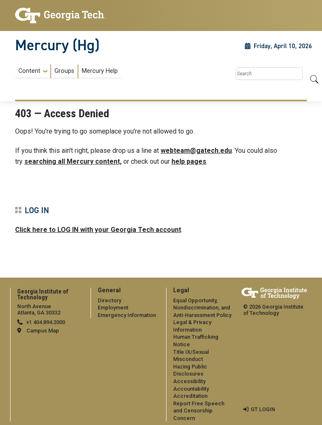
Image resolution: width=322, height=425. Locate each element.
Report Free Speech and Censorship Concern (198, 410)
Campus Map (42, 330)
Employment (113, 307)
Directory (109, 300)
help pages (188, 161)
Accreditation (190, 396)
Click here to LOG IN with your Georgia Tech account (98, 230)
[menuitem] (68, 71)
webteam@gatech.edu (196, 151)
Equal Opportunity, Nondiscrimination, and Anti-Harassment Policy (202, 307)
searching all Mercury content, (73, 161)
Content (29, 71)
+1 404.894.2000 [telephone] (45, 322)
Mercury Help (100, 71)
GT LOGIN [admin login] (263, 409)
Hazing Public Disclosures (190, 370)
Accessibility (189, 381)
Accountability (191, 389)
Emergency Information (127, 315)
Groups (64, 71)
